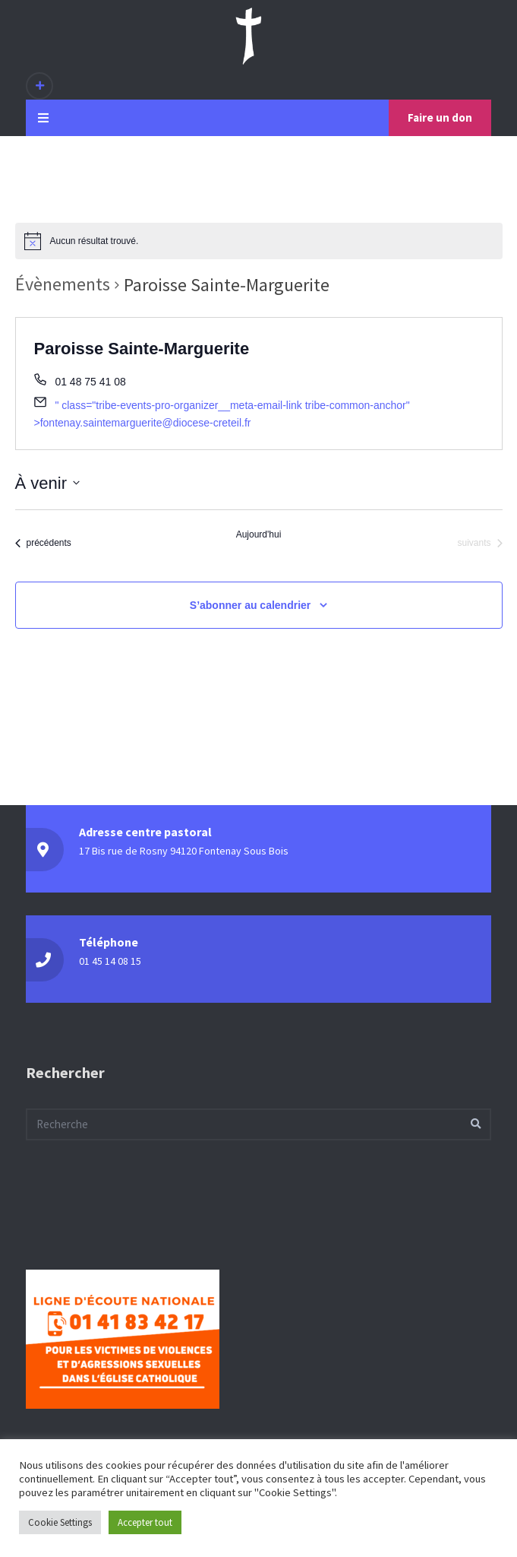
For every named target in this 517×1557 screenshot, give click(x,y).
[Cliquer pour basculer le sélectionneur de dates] (47, 482)
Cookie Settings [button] (60, 1522)
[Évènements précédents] (43, 542)
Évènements (62, 284)
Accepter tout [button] (145, 1522)
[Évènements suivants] (479, 542)
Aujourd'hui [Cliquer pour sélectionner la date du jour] (259, 534)
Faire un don (440, 117)
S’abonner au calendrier (250, 605)
